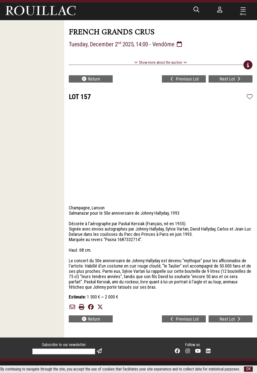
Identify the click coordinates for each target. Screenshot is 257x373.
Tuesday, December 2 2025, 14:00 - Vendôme (127, 44)
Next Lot (231, 79)
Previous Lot (184, 79)
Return (90, 79)
